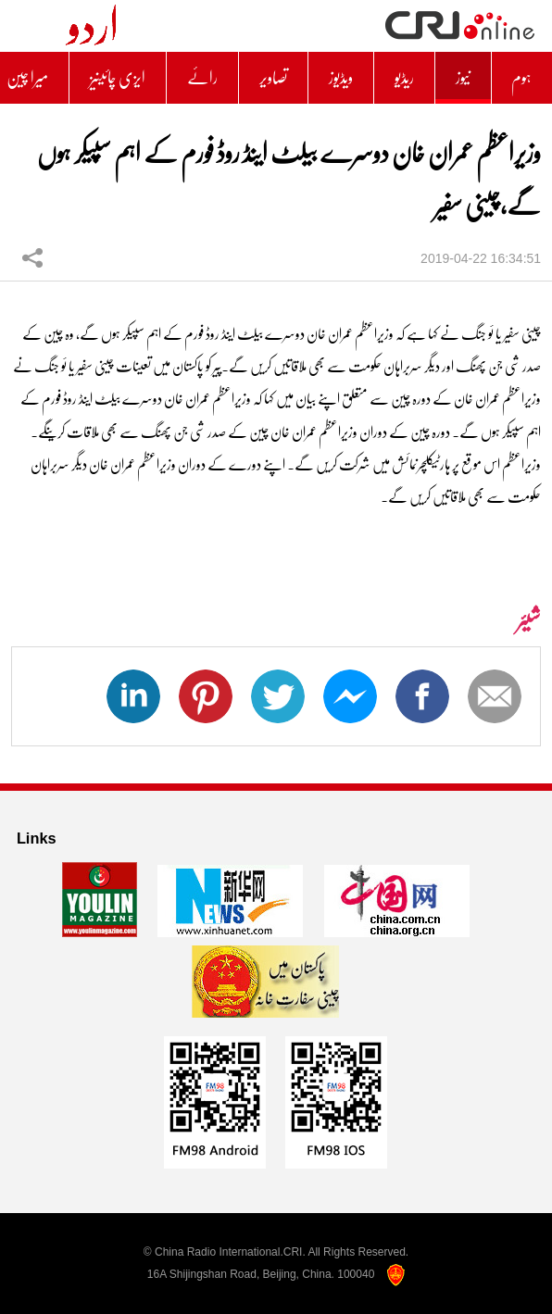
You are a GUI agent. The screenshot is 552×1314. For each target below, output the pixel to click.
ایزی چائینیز (117, 77)
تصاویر (273, 77)
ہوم (521, 77)
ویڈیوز (341, 77)
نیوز (463, 77)
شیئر (32, 257)
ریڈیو (404, 77)
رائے (202, 77)
